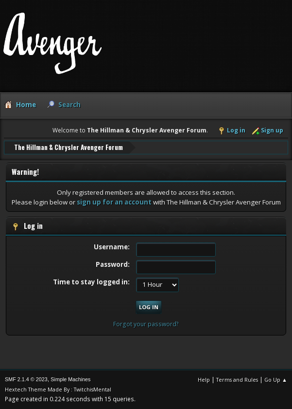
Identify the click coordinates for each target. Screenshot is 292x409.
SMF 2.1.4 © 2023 (26, 379)
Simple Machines (70, 379)
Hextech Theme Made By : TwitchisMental (58, 389)
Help (204, 379)
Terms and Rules (237, 379)
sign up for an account (114, 202)
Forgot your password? (146, 324)
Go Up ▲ (275, 379)
